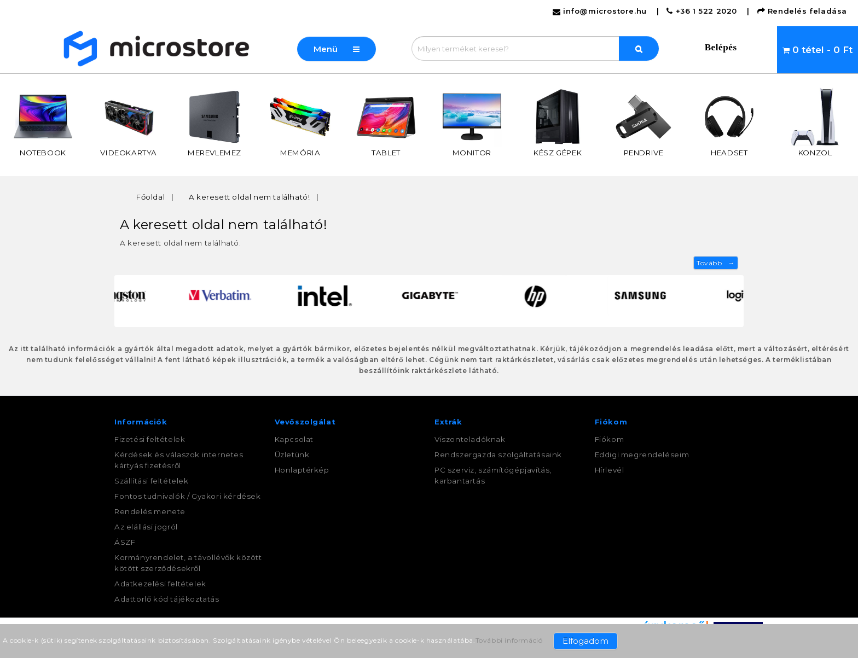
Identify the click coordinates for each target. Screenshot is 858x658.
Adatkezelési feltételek (160, 583)
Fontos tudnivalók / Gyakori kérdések (187, 496)
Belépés (721, 47)
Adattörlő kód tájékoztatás (166, 599)
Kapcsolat (294, 439)
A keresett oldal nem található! (249, 197)
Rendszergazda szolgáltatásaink (498, 454)
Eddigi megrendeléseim (642, 454)
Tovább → (716, 263)
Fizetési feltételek (149, 439)
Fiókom (609, 439)
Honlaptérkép (302, 469)
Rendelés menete (149, 511)
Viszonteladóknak (470, 439)
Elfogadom (585, 641)
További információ (509, 640)
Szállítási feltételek (151, 480)
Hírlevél (609, 469)
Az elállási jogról (146, 526)
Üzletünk (292, 454)
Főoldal (150, 197)
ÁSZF (124, 542)
